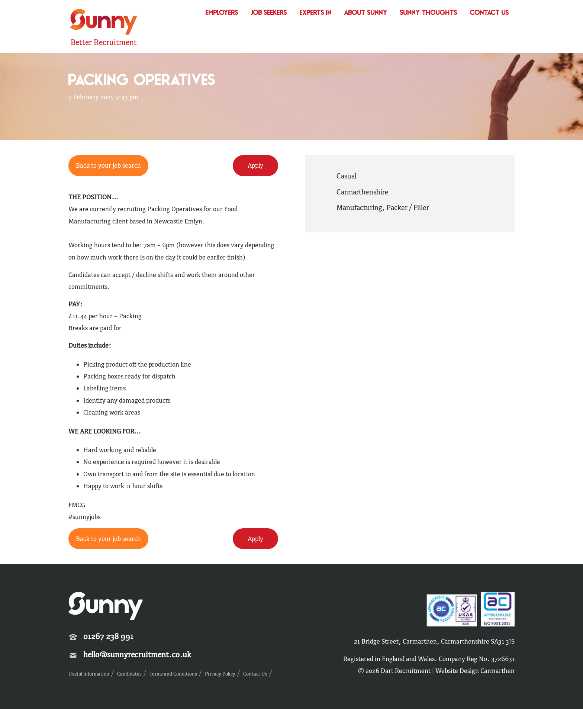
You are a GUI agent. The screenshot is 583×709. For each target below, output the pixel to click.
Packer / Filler (407, 207)
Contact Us (489, 13)
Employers (222, 13)
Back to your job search (108, 165)
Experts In (316, 13)
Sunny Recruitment (103, 22)
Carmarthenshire (362, 191)
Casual (346, 175)
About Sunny (365, 13)
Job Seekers (269, 13)
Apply (255, 165)
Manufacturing (359, 207)
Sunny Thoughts (428, 13)
